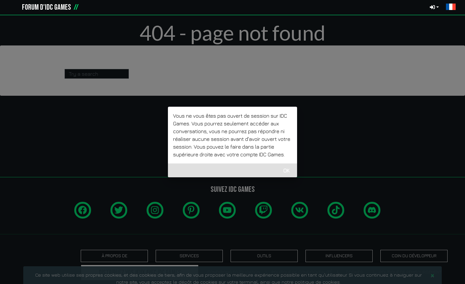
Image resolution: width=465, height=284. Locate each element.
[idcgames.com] (12, 7)
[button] (451, 7)
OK (286, 170)
